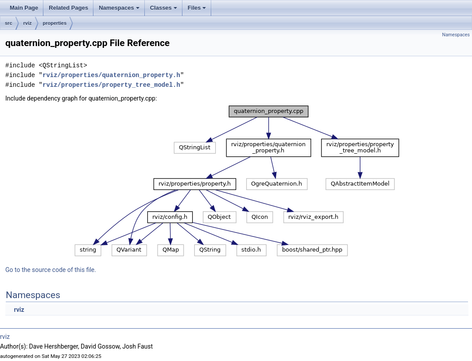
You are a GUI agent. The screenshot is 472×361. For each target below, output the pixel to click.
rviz (27, 23)
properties (55, 23)
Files (198, 10)
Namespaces (120, 10)
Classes (164, 10)
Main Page (24, 7)
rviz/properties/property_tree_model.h (111, 85)
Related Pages (68, 7)
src (8, 23)
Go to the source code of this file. (50, 269)
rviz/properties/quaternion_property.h (111, 75)
